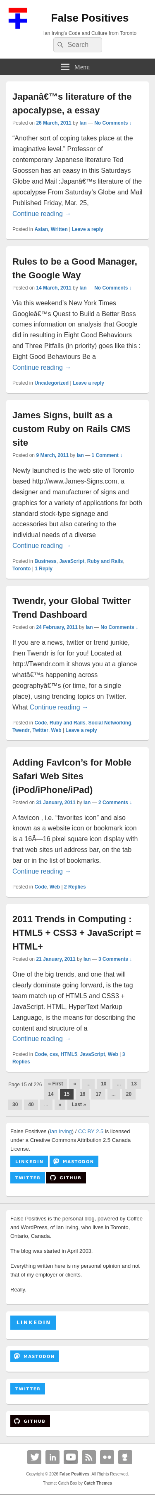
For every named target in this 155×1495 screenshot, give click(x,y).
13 (134, 1084)
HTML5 (69, 1054)
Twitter (40, 730)
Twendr (21, 730)
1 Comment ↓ (106, 455)
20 (128, 1094)
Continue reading (41, 213)
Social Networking (109, 723)
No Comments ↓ (113, 123)
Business (45, 561)
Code (40, 723)
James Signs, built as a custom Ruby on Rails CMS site (71, 429)
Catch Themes (98, 1483)
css (54, 1054)
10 (103, 1084)
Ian (82, 123)
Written (59, 229)
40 (30, 1104)
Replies (75, 887)
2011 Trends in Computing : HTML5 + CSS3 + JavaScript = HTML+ (76, 933)
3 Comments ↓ (115, 959)
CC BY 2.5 (90, 1131)
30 (15, 1104)
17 (98, 1094)
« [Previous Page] (74, 1084)
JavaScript (71, 561)
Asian (41, 229)
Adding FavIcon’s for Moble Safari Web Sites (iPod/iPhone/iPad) (71, 776)
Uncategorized (51, 383)
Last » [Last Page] (79, 1104)
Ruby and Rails (105, 561)
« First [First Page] (55, 1084)
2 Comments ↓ (115, 802)
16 (82, 1094)
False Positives (90, 18)
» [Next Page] (60, 1104)
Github (125, 1457)
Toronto (21, 569)
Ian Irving (61, 1131)
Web (56, 730)
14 (50, 1094)
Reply (43, 569)
